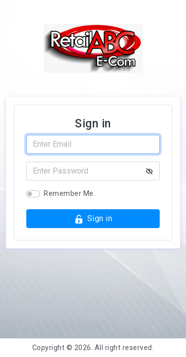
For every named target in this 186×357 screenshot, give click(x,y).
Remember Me (69, 193)
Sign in (93, 219)
